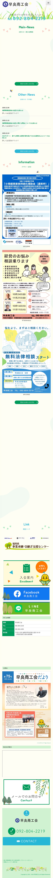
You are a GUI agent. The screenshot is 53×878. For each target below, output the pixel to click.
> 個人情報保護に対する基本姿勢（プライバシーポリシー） (18, 860)
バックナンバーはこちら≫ (44, 743)
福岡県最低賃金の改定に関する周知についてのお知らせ (19, 123)
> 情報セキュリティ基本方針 (10, 862)
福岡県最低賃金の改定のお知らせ (12, 110)
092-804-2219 (19, 626)
